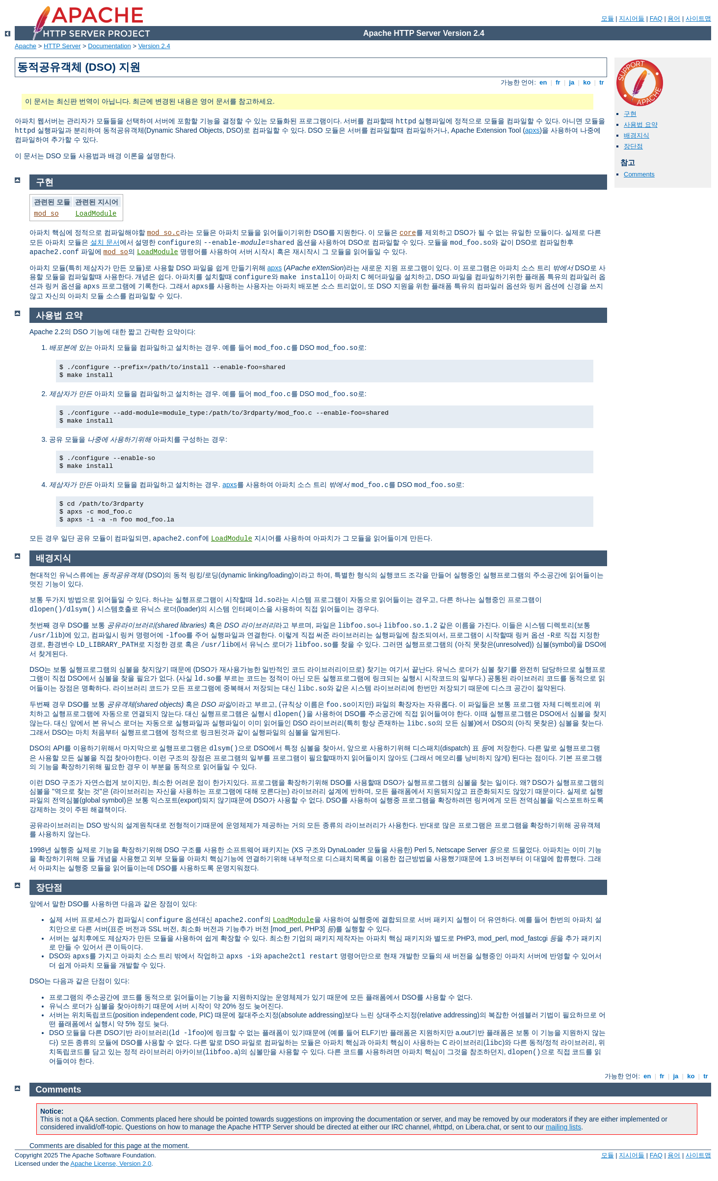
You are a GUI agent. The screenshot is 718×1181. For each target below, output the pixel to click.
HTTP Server (62, 46)
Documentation (109, 46)
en (543, 82)
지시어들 (631, 18)
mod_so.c (163, 233)
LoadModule (95, 214)
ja (571, 82)
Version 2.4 (154, 46)
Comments (639, 174)
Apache (25, 46)
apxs (532, 130)
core (407, 233)
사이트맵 (698, 18)
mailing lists (563, 1127)
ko (587, 82)
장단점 (633, 146)
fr (558, 82)
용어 (673, 18)
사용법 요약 (641, 124)
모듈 (607, 18)
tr (602, 82)
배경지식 (636, 135)
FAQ (656, 18)
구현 (630, 113)
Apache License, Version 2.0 (110, 1163)
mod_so (46, 214)
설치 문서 (105, 242)
